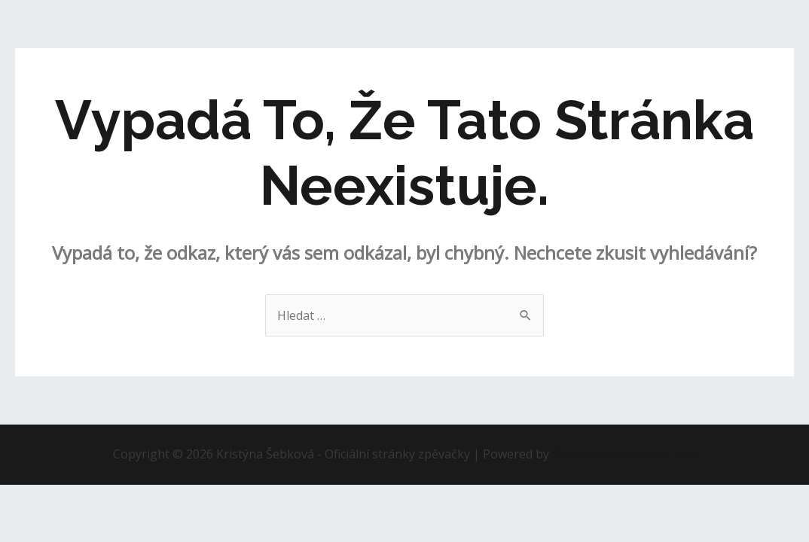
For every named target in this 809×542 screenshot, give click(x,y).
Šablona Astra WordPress (624, 454)
